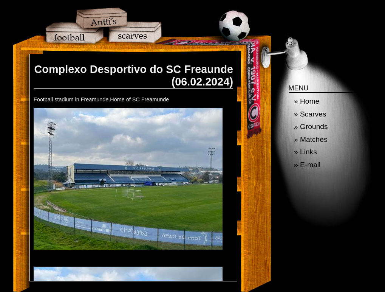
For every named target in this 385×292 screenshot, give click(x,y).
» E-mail (307, 165)
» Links (305, 152)
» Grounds (311, 126)
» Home (306, 101)
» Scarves (310, 114)
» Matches (311, 139)
